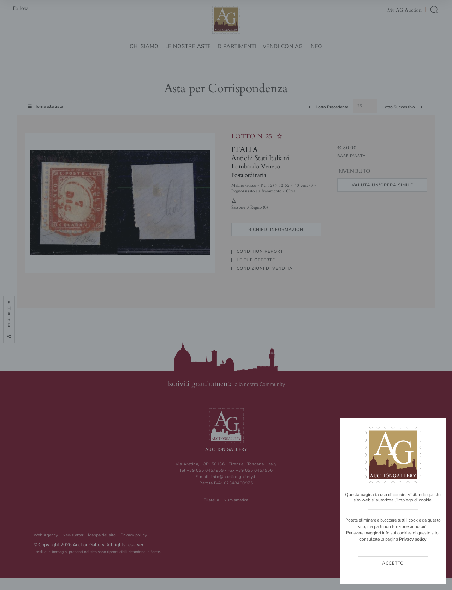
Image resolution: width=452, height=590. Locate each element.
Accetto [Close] (393, 563)
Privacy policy (412, 539)
